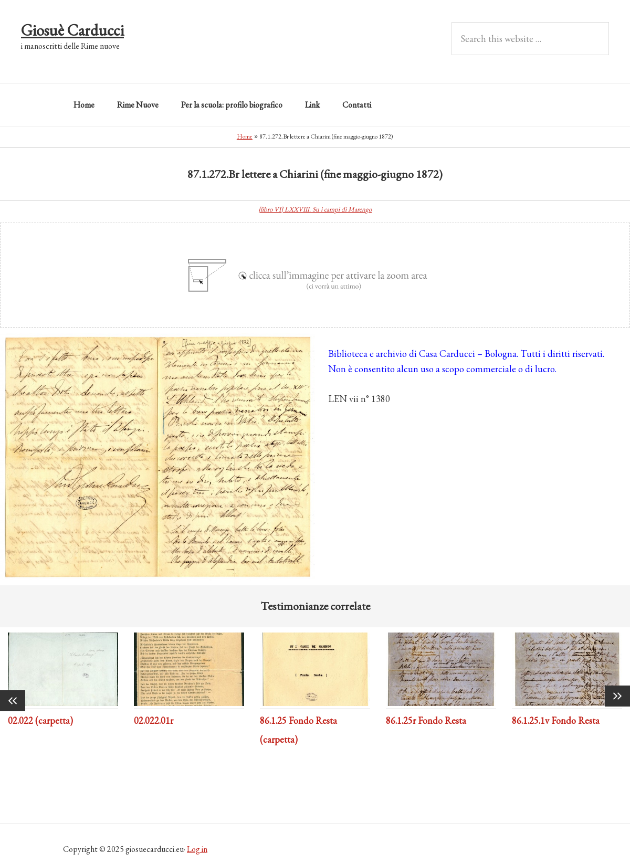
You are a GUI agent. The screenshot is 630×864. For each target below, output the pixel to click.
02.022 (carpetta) (40, 720)
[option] (63, 682)
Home (245, 136)
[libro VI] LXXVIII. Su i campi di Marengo (315, 209)
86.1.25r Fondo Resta (426, 720)
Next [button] (617, 696)
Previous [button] (12, 700)
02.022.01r (153, 720)
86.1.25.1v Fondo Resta (556, 720)
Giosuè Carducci (72, 30)
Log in (197, 849)
